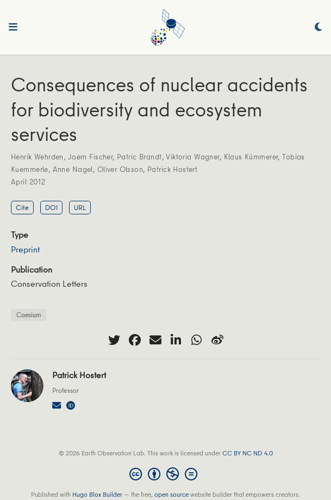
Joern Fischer (90, 156)
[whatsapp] (197, 340)
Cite (22, 207)
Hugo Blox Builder (97, 494)
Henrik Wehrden (37, 156)
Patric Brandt (139, 156)
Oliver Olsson (120, 169)
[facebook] (135, 340)
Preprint (25, 249)
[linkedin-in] (176, 340)
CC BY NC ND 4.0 (247, 453)
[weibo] (217, 340)
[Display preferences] (318, 27)
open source (171, 494)
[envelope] (155, 340)
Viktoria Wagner (192, 156)
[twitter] (114, 340)
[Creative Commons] (165, 473)
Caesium (28, 314)
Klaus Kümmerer (251, 156)
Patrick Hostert (172, 169)
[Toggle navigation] (13, 27)
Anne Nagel (73, 169)
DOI (51, 207)
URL (80, 207)
